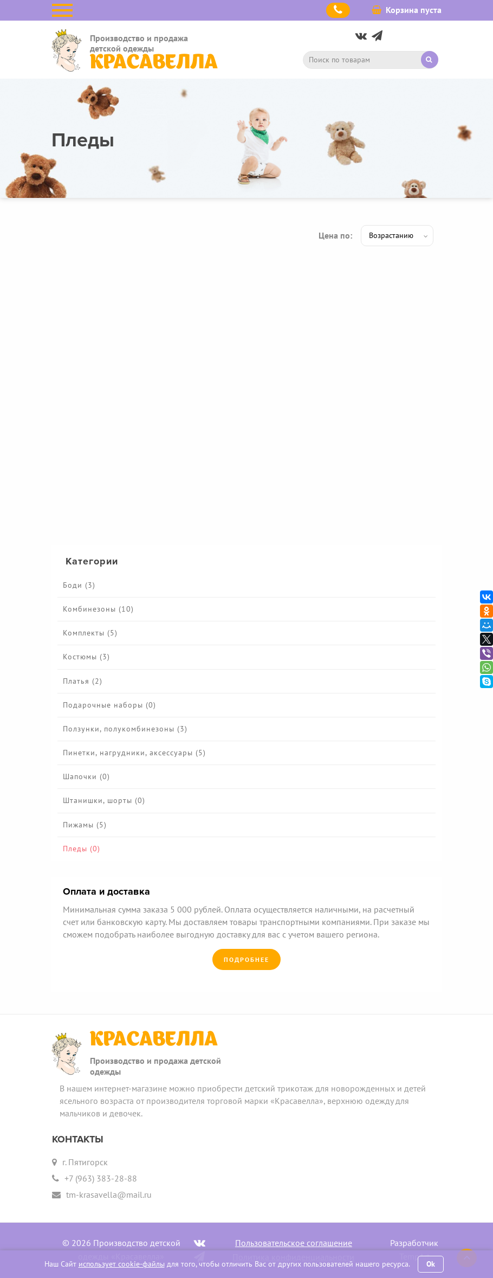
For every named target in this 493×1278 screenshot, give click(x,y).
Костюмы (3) (86, 657)
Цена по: (335, 235)
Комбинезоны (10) (98, 609)
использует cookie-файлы (122, 1264)
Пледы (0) (81, 848)
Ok (430, 1264)
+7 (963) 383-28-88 (100, 1178)
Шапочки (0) (86, 776)
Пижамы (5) (85, 825)
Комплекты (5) (90, 633)
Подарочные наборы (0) (109, 705)
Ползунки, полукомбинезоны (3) (125, 729)
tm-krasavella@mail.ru (109, 1194)
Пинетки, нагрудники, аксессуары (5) (134, 752)
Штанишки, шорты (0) (104, 800)
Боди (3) (79, 585)
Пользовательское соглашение (293, 1242)
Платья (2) (82, 681)
